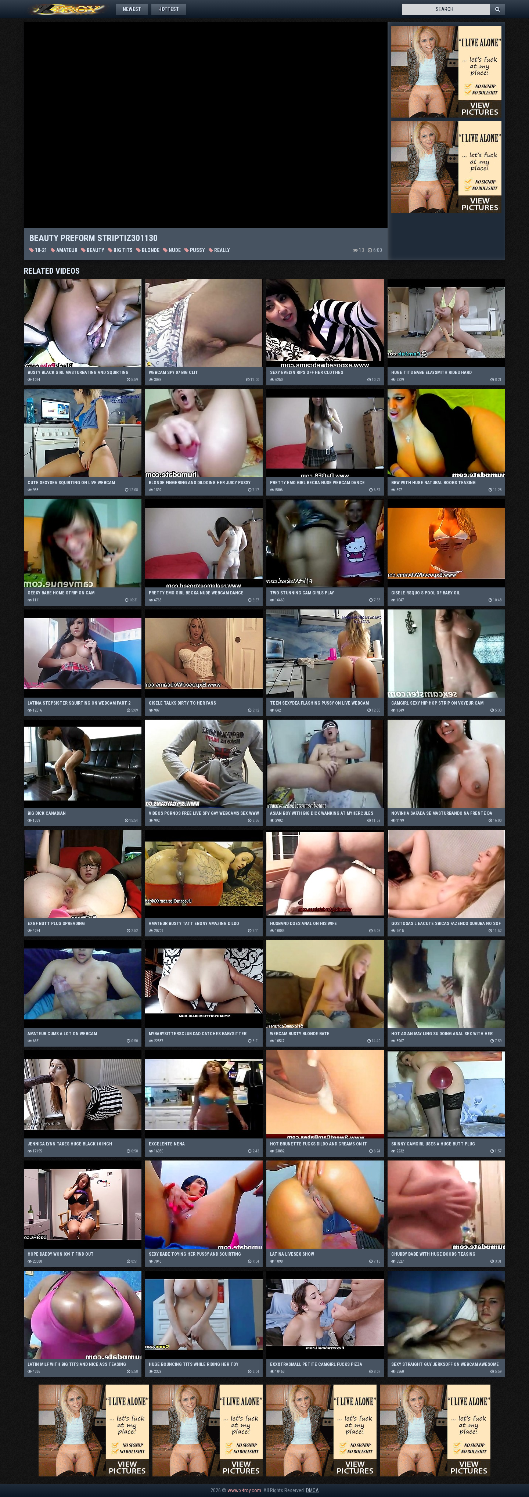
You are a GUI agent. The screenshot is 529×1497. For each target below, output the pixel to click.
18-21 (38, 250)
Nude (172, 250)
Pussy (194, 250)
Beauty (92, 250)
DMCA (312, 1490)
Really (219, 250)
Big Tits (120, 250)
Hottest (170, 9)
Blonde (147, 250)
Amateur (64, 250)
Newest (132, 9)
